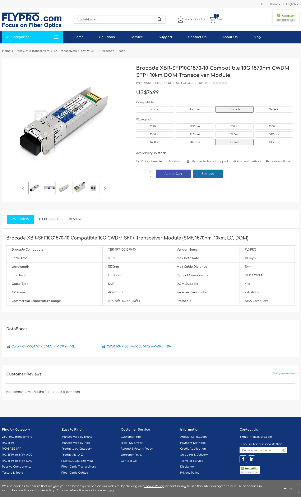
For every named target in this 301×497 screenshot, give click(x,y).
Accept (289, 488)
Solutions (107, 37)
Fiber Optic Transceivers (78, 466)
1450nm (195, 142)
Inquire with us (280, 161)
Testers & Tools (12, 472)
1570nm (234, 142)
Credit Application (193, 448)
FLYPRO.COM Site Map (77, 460)
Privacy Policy (189, 472)
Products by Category (76, 448)
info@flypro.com (260, 436)
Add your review (283, 373)
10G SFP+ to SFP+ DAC (17, 460)
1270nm (155, 126)
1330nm (274, 126)
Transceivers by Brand (77, 436)
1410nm (274, 134)
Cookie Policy (154, 486)
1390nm (234, 134)
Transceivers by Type (76, 442)
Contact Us (197, 37)
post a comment (67, 391)
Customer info (131, 436)
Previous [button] (23, 188)
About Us (230, 37)
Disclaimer (187, 466)
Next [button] (104, 188)
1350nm (155, 134)
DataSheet (49, 219)
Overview (20, 219)
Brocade (234, 109)
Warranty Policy (132, 454)
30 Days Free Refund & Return (160, 161)
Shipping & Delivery (194, 454)
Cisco (155, 109)
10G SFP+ (8, 442)
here (110, 490)
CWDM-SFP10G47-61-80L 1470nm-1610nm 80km (140, 346)
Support (165, 37)
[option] (34, 188)
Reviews (76, 219)
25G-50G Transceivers (17, 436)
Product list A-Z (72, 454)
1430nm (155, 142)
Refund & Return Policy (137, 448)
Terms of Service (191, 460)
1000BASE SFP (11, 448)
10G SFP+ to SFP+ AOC (17, 454)
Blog (257, 37)
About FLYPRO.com (193, 436)
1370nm (195, 134)
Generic (274, 109)
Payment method (249, 161)
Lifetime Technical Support (209, 161)
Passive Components (16, 466)
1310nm (234, 126)
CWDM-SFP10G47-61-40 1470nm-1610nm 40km (44, 346)
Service (137, 37)
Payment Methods (193, 442)
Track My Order (132, 442)
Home (78, 37)
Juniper (194, 109)
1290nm (195, 126)
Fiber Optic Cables (74, 472)
